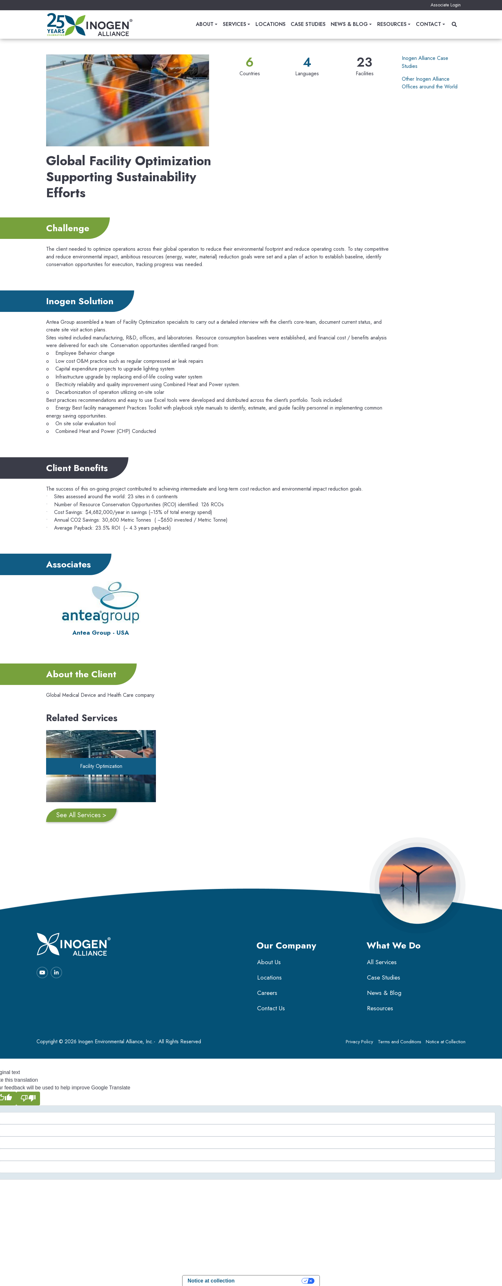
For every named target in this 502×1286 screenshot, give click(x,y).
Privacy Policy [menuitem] (362, 1039)
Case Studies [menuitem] (308, 24)
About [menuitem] (205, 24)
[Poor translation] (28, 1095)
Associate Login (446, 5)
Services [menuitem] (234, 24)
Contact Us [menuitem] (270, 1005)
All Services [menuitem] (381, 959)
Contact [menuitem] (428, 24)
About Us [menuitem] (268, 959)
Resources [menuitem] (392, 24)
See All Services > (81, 812)
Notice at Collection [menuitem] (447, 1039)
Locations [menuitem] (270, 24)
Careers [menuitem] (266, 990)
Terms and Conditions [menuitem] (401, 1039)
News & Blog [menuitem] (349, 24)
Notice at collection (211, 1277)
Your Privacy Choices (271, 1277)
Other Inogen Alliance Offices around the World (429, 82)
